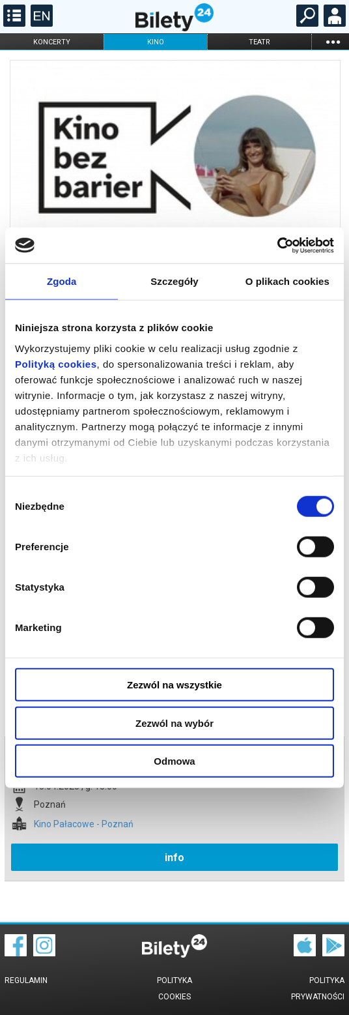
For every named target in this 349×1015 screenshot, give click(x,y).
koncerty (51, 42)
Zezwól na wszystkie (174, 684)
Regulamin (26, 980)
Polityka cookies (174, 988)
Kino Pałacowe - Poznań (83, 824)
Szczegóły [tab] (174, 281)
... (333, 41)
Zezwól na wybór (174, 722)
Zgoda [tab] (62, 281)
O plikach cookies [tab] (287, 281)
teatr (259, 42)
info (174, 857)
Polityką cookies (56, 363)
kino (155, 42)
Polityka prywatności (317, 988)
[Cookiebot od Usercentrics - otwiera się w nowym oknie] (277, 245)
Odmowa (174, 761)
